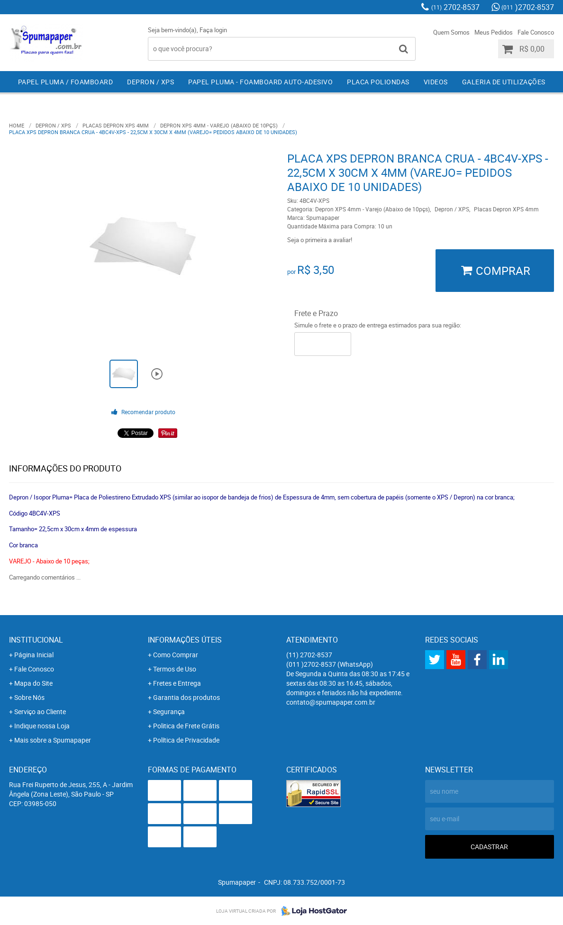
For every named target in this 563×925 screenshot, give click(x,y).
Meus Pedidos (493, 32)
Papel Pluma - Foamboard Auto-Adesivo (260, 81)
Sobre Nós (29, 697)
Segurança (169, 711)
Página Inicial (34, 654)
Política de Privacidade (186, 739)
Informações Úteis (185, 640)
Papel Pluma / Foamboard (65, 81)
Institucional (36, 640)
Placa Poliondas (378, 81)
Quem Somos (451, 32)
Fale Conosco (536, 32)
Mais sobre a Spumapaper (52, 739)
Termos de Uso (174, 668)
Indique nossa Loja (42, 725)
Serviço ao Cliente (40, 711)
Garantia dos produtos (186, 697)
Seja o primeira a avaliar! (319, 240)
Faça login (213, 30)
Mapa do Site (33, 683)
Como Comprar (175, 654)
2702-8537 (455, 7)
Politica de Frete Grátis (186, 725)
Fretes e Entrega (177, 683)
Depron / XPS (150, 81)
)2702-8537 (527, 7)
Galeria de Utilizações (503, 81)
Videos (436, 81)
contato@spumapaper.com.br (330, 702)
